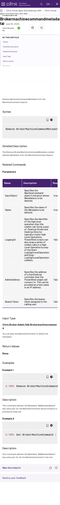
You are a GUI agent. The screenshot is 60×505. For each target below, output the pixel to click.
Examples (8, 66)
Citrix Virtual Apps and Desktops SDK (23, 10)
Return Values (10, 61)
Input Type (8, 56)
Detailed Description (12, 46)
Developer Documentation (24, 4)
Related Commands (12, 51)
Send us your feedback (14, 478)
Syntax (7, 42)
